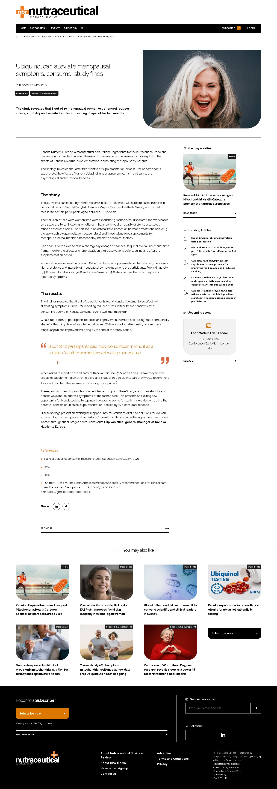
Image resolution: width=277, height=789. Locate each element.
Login (251, 28)
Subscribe (231, 28)
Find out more (25, 734)
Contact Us (109, 773)
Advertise (164, 753)
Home (22, 28)
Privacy (162, 764)
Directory (70, 28)
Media (232, 157)
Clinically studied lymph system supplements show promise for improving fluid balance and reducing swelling (213, 266)
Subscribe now (222, 633)
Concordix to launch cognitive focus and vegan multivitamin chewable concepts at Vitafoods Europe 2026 (212, 281)
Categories (37, 28)
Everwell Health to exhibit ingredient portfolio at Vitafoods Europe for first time (213, 251)
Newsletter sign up (114, 768)
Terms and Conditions (173, 758)
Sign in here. (45, 723)
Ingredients (22, 93)
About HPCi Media (113, 763)
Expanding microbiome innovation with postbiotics (211, 240)
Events (55, 28)
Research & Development (44, 93)
